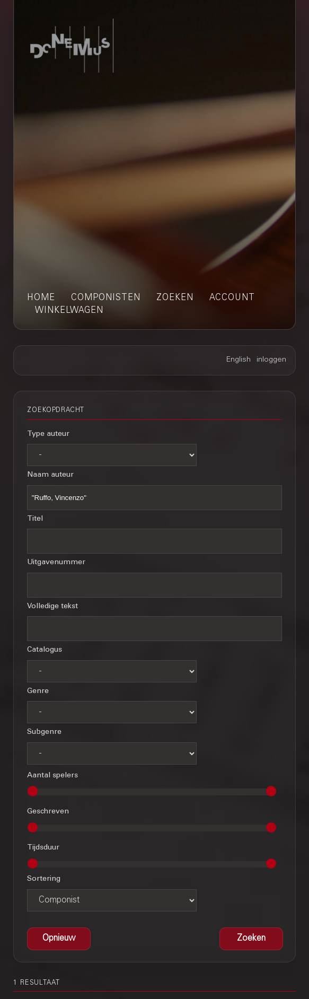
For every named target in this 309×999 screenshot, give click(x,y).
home (41, 298)
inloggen (271, 360)
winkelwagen (69, 310)
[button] (251, 938)
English (238, 360)
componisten (105, 298)
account (232, 298)
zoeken (174, 298)
